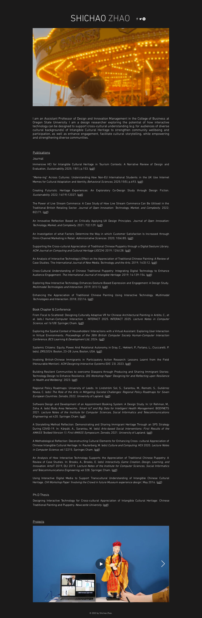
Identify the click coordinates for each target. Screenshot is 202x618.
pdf (92, 169)
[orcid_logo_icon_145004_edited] (144, 18)
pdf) (80, 195)
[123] (137, 18)
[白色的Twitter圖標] (140, 18)
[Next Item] (163, 563)
